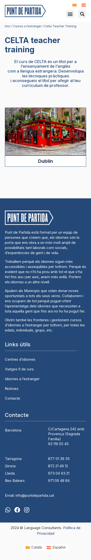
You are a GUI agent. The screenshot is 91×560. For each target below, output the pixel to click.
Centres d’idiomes (20, 359)
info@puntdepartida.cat (35, 495)
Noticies (11, 388)
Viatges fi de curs (19, 369)
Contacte (12, 398)
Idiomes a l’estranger (22, 379)
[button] (70, 14)
